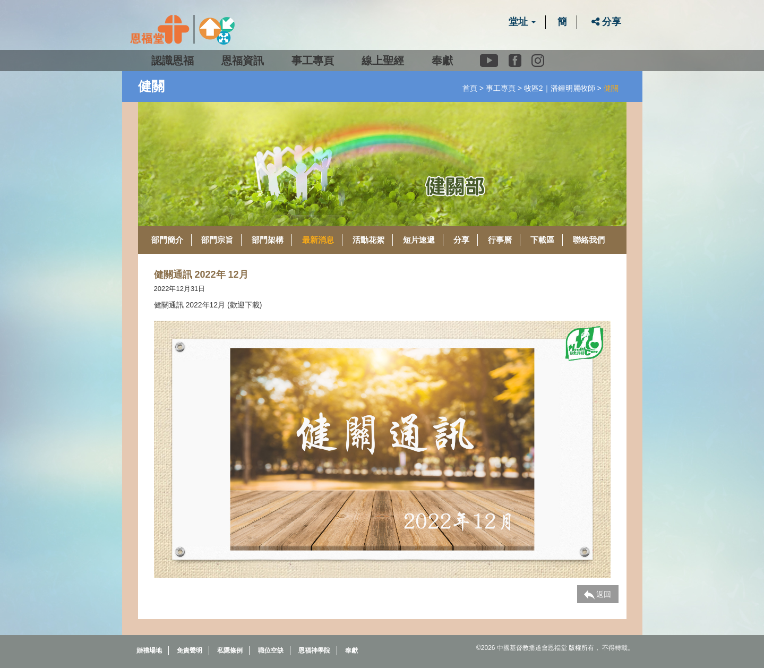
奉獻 (442, 60)
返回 (598, 595)
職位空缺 (271, 650)
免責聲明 (189, 650)
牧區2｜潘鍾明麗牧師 (559, 88)
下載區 (542, 239)
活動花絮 (368, 239)
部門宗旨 (217, 239)
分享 (606, 21)
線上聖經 (383, 60)
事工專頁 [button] (312, 60)
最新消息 (318, 239)
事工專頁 (501, 88)
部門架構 (268, 239)
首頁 (469, 88)
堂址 (522, 21)
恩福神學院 (314, 650)
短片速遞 (419, 239)
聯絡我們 (589, 239)
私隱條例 (230, 650)
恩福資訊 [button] (242, 60)
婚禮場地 (149, 650)
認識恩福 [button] (172, 60)
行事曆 (500, 239)
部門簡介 (167, 239)
